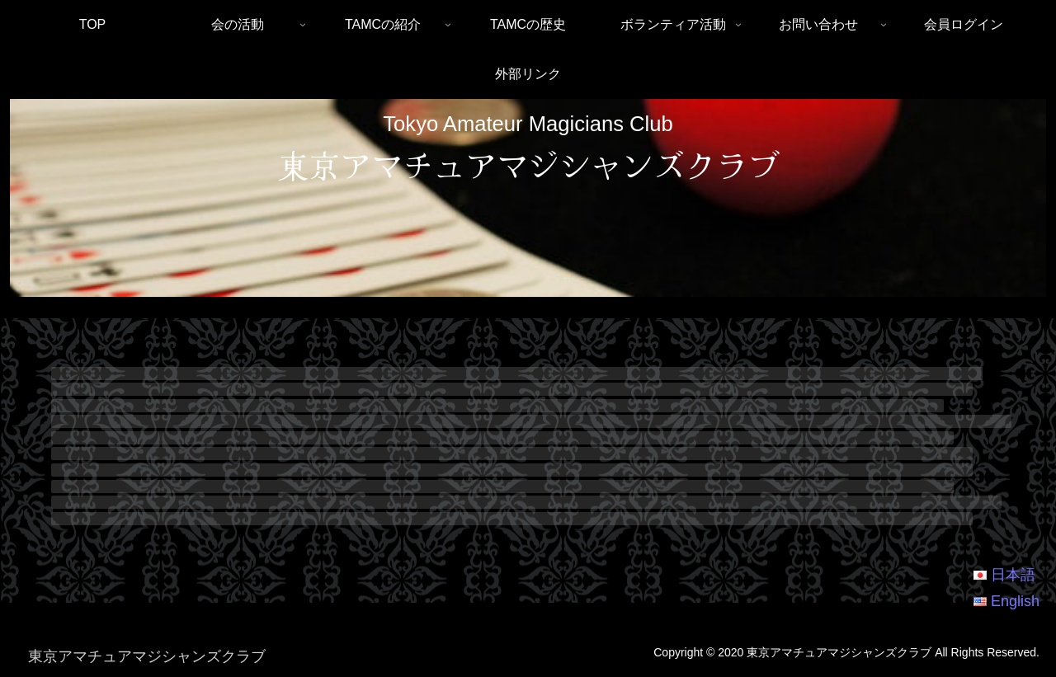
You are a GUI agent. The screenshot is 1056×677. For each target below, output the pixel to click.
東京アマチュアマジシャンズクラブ (528, 164)
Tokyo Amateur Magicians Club (527, 123)
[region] (528, 198)
